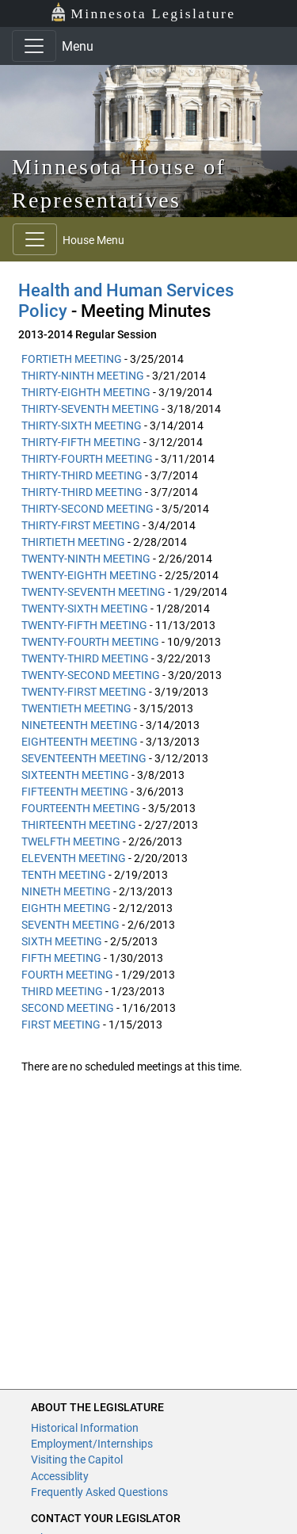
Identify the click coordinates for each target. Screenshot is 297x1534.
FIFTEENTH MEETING (74, 791)
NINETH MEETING (66, 891)
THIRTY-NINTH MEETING (82, 375)
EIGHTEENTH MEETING (79, 741)
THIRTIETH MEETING (73, 542)
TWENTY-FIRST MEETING (84, 691)
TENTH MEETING (63, 874)
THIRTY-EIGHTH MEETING (85, 392)
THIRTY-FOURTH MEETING (87, 458)
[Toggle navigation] (34, 46)
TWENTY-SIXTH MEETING (84, 608)
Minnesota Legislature (143, 12)
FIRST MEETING (61, 1024)
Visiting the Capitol (77, 1459)
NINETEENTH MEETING (79, 725)
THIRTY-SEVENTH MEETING (90, 409)
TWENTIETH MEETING (76, 708)
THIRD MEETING (62, 991)
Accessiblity (60, 1476)
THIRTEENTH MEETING (78, 825)
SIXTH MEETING (61, 941)
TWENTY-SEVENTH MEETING (93, 592)
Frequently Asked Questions (99, 1492)
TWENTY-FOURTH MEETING (90, 641)
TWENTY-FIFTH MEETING (84, 625)
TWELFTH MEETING (70, 841)
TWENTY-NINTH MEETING (85, 558)
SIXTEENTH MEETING (75, 775)
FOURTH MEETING (67, 974)
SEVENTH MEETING (70, 924)
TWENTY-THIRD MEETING (85, 658)
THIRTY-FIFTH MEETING (81, 442)
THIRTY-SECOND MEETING (87, 508)
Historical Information (85, 1427)
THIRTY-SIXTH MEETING (81, 425)
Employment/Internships (92, 1443)
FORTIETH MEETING (71, 359)
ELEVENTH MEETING (73, 858)
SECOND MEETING (67, 1008)
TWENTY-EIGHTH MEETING (89, 575)
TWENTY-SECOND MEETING (90, 675)
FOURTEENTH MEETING (80, 808)
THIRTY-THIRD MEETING (82, 475)
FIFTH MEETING (61, 958)
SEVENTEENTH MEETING (84, 758)
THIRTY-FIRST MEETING (80, 525)
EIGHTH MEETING (66, 908)
